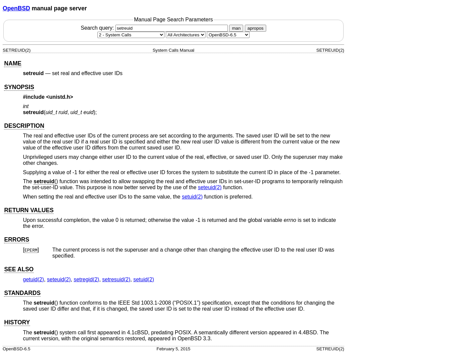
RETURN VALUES (28, 210)
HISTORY (17, 322)
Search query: (155, 28)
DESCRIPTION (24, 125)
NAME (12, 63)
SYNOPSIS (19, 87)
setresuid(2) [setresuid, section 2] (116, 279)
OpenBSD (16, 8)
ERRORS (16, 239)
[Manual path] (228, 35)
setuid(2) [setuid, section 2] (192, 197)
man (236, 28)
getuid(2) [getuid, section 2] (33, 279)
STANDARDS (22, 293)
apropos (256, 28)
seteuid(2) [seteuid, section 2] (209, 187)
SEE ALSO (18, 269)
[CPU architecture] (185, 35)
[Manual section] (130, 35)
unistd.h (59, 97)
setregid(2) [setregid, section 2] (86, 279)
